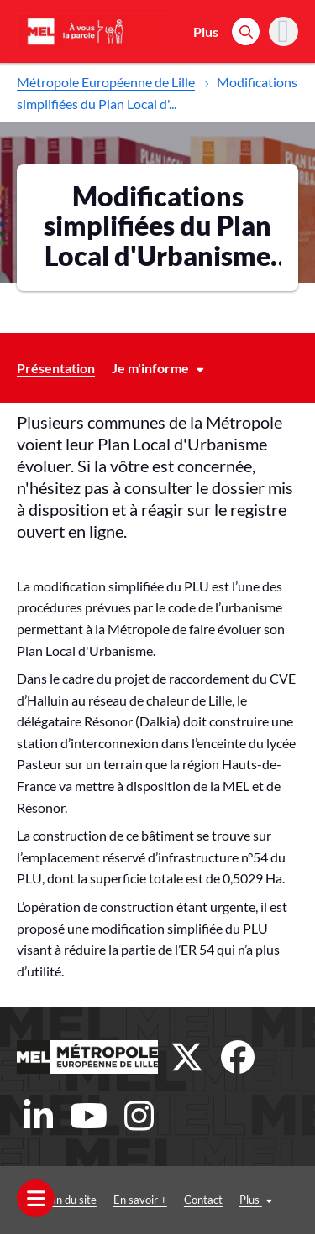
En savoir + (140, 1199)
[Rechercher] (245, 31)
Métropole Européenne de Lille (106, 82)
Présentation (56, 368)
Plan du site (69, 1199)
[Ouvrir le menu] (36, 1198)
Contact (203, 1199)
